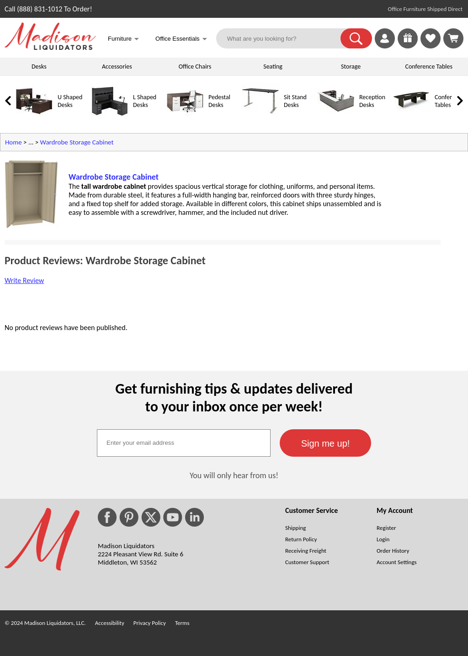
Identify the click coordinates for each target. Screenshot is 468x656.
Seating (272, 66)
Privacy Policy (149, 622)
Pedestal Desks (219, 101)
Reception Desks (372, 101)
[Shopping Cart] (453, 38)
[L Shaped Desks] (109, 117)
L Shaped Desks (144, 101)
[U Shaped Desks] (34, 117)
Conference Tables (429, 66)
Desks (39, 66)
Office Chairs (195, 66)
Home (13, 142)
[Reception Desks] (336, 117)
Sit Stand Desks (295, 101)
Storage (351, 66)
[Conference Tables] (411, 117)
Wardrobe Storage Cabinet (77, 142)
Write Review (24, 280)
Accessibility (109, 622)
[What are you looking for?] (284, 38)
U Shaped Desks (70, 101)
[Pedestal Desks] (185, 117)
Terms (182, 622)
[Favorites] (430, 46)
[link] (453, 38)
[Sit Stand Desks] (260, 117)
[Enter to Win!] (408, 46)
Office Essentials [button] (181, 39)
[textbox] (184, 443)
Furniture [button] (123, 39)
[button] (356, 38)
